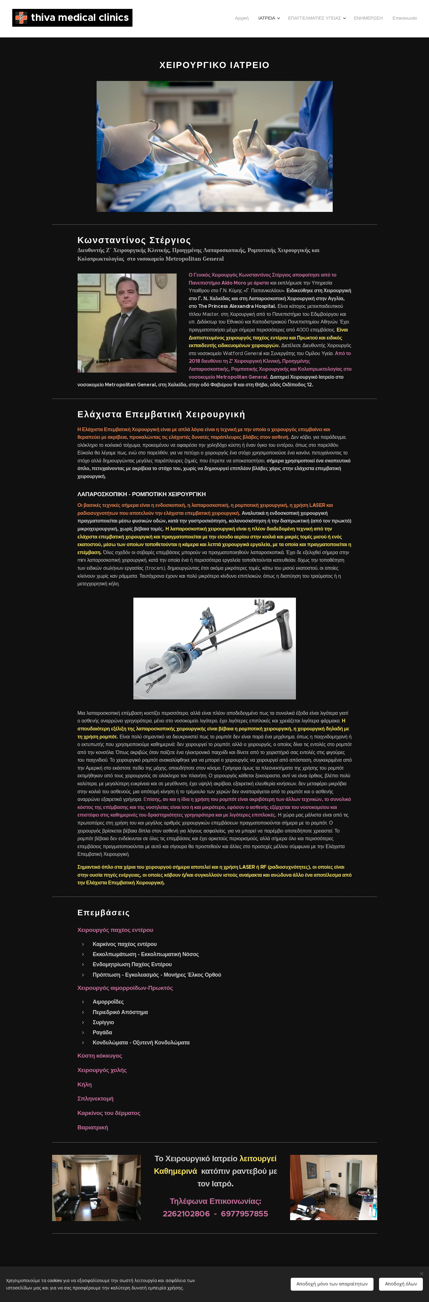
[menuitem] (373, 18)
